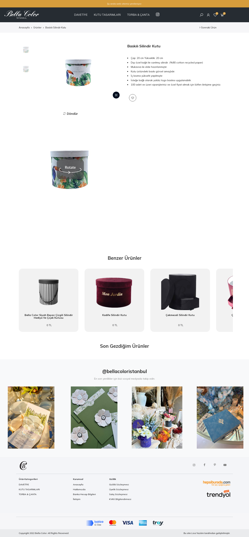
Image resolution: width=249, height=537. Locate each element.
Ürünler (37, 27)
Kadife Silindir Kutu (114, 315)
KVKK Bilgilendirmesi (120, 499)
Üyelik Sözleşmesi (118, 489)
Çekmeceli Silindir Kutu (180, 315)
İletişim (76, 499)
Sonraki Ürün (207, 27)
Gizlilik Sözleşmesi (119, 484)
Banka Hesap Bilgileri (84, 494)
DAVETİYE (80, 14)
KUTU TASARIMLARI (107, 14)
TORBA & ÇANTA (138, 14)
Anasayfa (24, 27)
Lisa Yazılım (197, 533)
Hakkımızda (79, 489)
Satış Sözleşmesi (118, 494)
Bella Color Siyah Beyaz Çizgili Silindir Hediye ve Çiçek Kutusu (49, 316)
